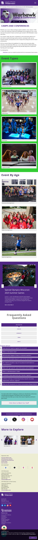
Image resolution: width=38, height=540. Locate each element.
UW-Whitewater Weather (7, 459)
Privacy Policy (4, 461)
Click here (5, 52)
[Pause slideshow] (24, 22)
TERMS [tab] (19, 337)
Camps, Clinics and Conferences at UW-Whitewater (17, 7)
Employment (3, 518)
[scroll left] (2, 440)
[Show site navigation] (1, 7)
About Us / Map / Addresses (6, 514)
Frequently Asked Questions (7, 460)
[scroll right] (36, 440)
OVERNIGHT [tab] (18, 333)
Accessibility (3, 516)
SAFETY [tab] (19, 341)
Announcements (4, 517)
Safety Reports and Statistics (6, 522)
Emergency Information (5, 519)
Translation (3, 523)
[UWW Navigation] (35, 3)
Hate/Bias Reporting (4, 520)
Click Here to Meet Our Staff (19, 403)
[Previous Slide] (19, 22)
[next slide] (35, 286)
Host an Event (4, 462)
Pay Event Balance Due (6, 457)
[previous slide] (2, 286)
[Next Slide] (22, 22)
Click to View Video (9, 304)
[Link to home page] (8, 2)
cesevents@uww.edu (6, 479)
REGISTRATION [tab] (19, 324)
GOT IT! (32, 537)
